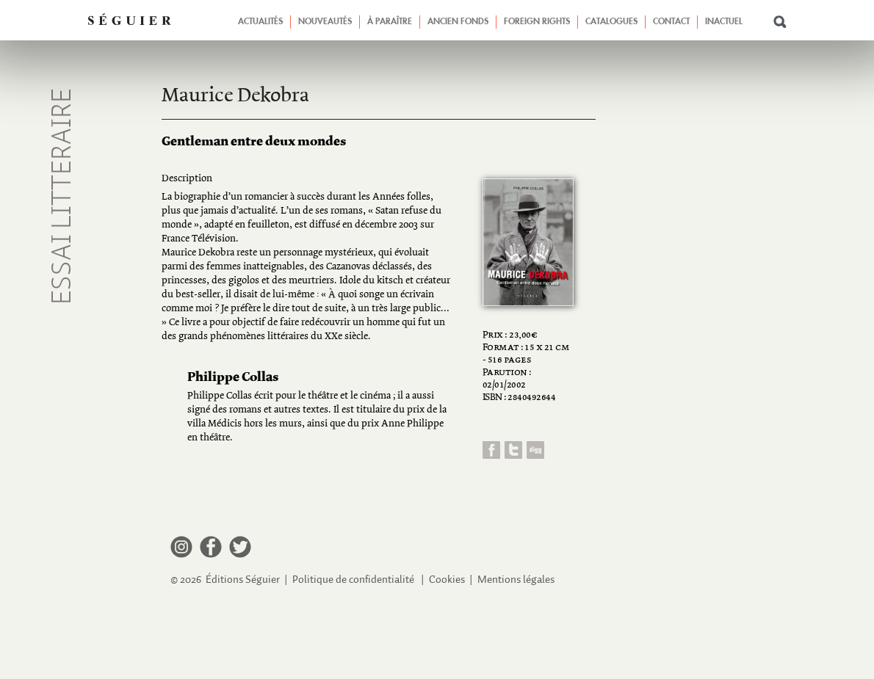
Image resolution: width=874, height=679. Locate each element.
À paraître (389, 22)
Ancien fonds (457, 22)
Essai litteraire (63, 196)
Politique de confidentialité (353, 579)
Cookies (447, 579)
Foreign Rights (537, 22)
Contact (671, 22)
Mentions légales (516, 579)
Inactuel (724, 22)
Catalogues (611, 22)
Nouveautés (325, 22)
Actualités (260, 22)
